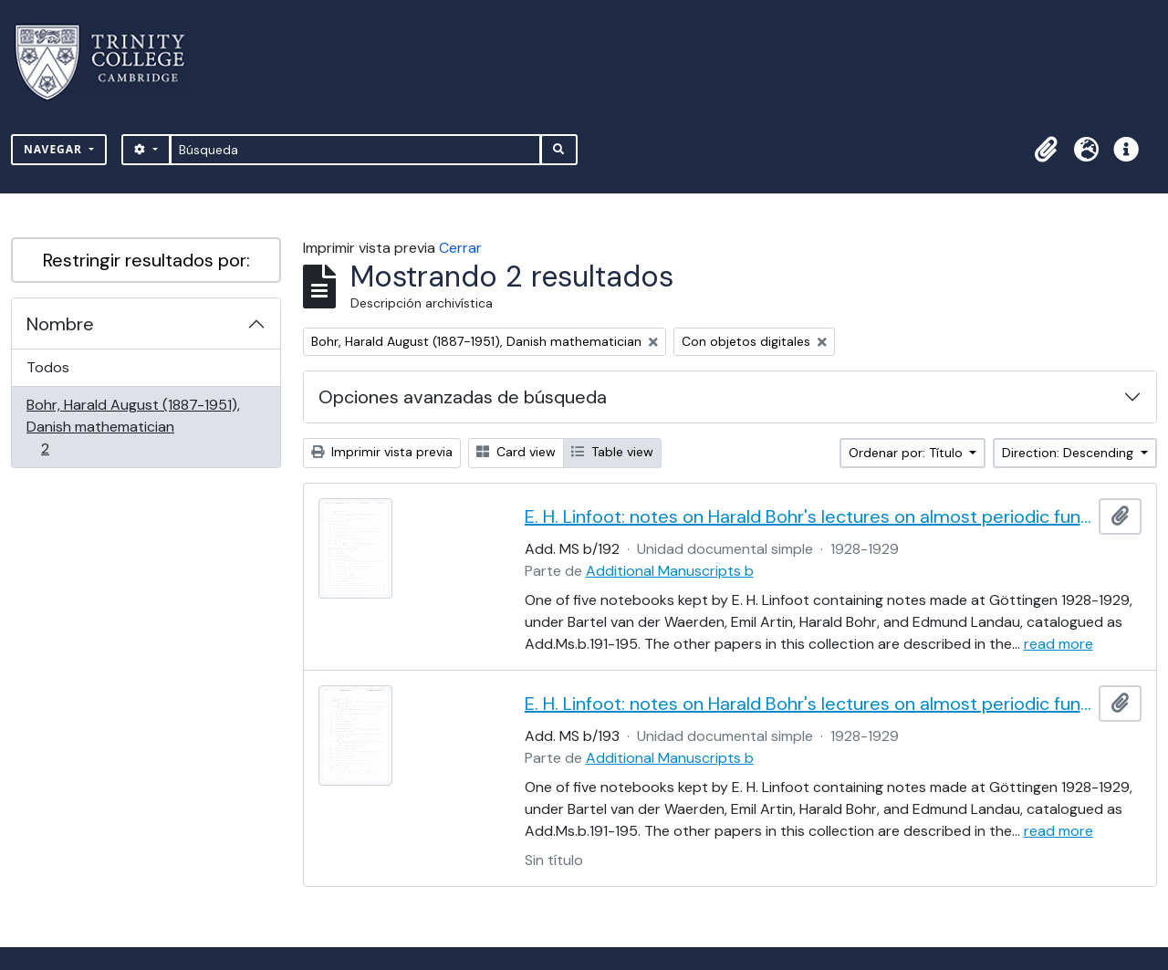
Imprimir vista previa (382, 451)
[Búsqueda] (355, 149)
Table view (612, 451)
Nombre (60, 324)
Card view (516, 451)
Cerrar (460, 247)
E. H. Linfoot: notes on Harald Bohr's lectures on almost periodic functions (808, 516)
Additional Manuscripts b (670, 570)
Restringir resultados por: (146, 260)
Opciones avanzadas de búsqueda (462, 397)
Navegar (55, 149)
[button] (1046, 150)
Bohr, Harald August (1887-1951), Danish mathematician (133, 426)
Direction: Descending (1069, 452)
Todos (47, 367)
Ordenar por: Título (907, 452)
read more (1058, 643)
